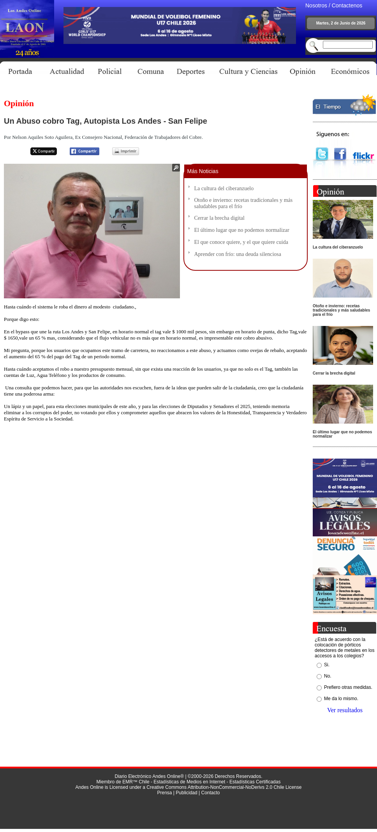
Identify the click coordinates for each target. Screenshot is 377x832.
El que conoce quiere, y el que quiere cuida (241, 242)
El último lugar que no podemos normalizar (241, 230)
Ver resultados (345, 710)
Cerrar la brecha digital (219, 218)
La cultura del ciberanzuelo (224, 188)
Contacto (210, 792)
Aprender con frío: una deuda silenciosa (238, 254)
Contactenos (347, 5)
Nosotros (316, 5)
